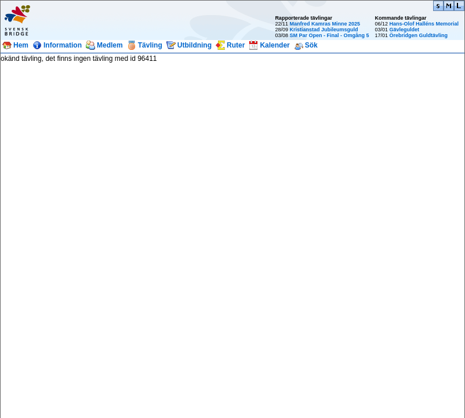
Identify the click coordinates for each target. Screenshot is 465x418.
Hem (20, 45)
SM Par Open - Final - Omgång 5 (329, 35)
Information (62, 45)
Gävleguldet (404, 29)
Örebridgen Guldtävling (418, 35)
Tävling (150, 45)
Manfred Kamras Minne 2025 (324, 24)
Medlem (110, 45)
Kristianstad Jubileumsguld (323, 29)
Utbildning (194, 45)
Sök (311, 45)
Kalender (274, 45)
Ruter (236, 45)
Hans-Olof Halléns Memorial (424, 24)
